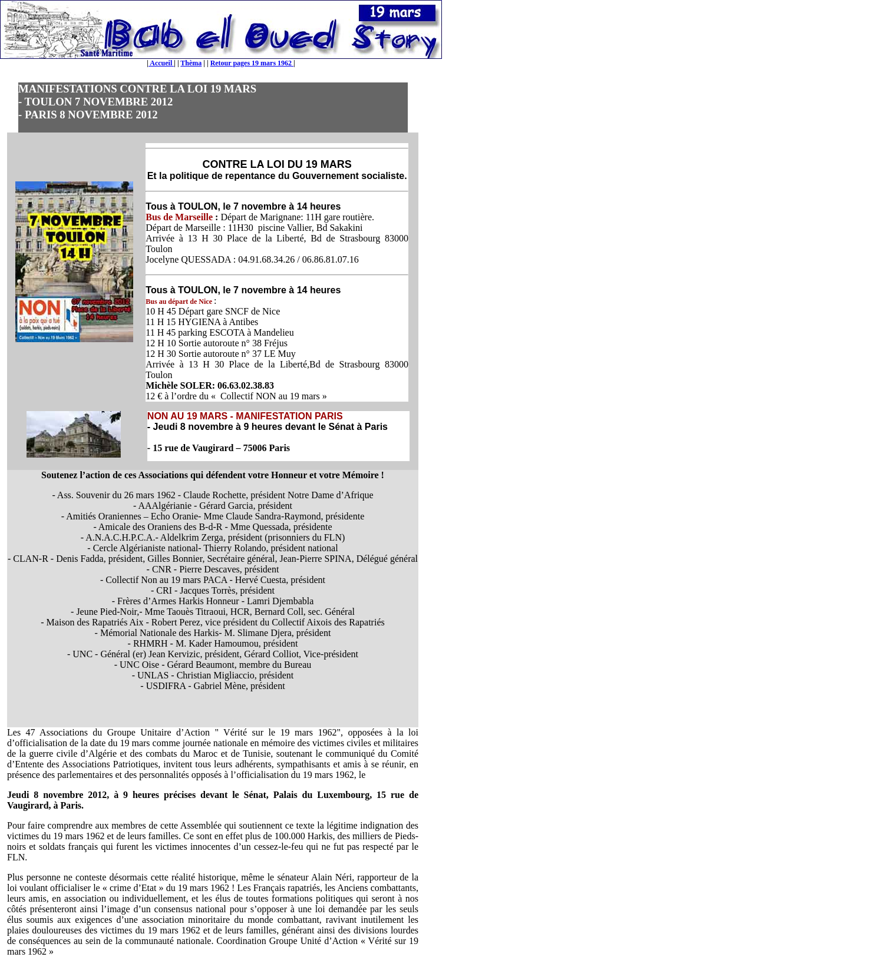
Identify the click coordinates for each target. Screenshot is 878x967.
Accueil (161, 63)
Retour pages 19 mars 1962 (251, 63)
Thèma (191, 63)
